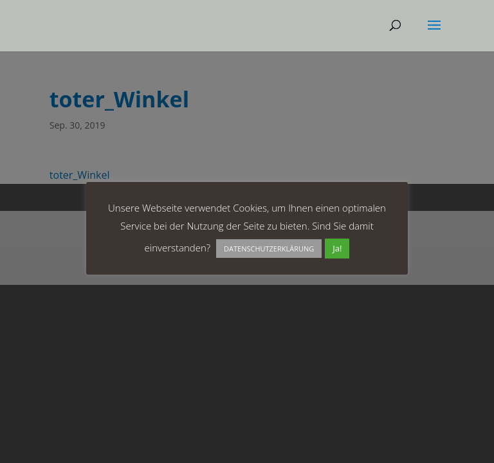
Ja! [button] (337, 248)
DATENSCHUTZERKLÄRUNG (269, 248)
